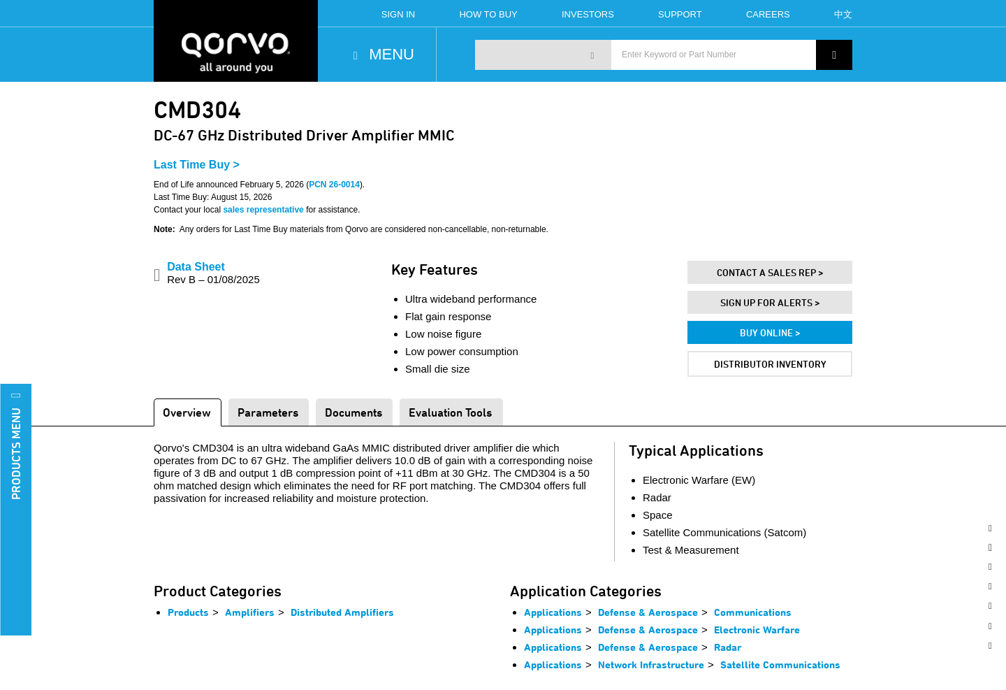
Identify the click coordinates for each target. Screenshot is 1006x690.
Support (680, 14)
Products (188, 612)
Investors (588, 14)
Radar (727, 647)
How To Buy (488, 14)
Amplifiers (250, 612)
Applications (553, 612)
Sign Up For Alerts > (770, 302)
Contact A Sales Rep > (770, 272)
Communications (753, 612)
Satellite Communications (780, 664)
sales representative (263, 210)
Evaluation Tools (450, 412)
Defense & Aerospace (648, 612)
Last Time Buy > (197, 165)
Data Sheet (213, 273)
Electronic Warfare (757, 629)
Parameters (268, 412)
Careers (768, 14)
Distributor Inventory (770, 364)
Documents (353, 412)
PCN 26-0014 (334, 184)
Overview (187, 412)
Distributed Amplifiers (342, 612)
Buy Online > (770, 332)
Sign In (398, 14)
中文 (843, 14)
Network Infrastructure (651, 664)
